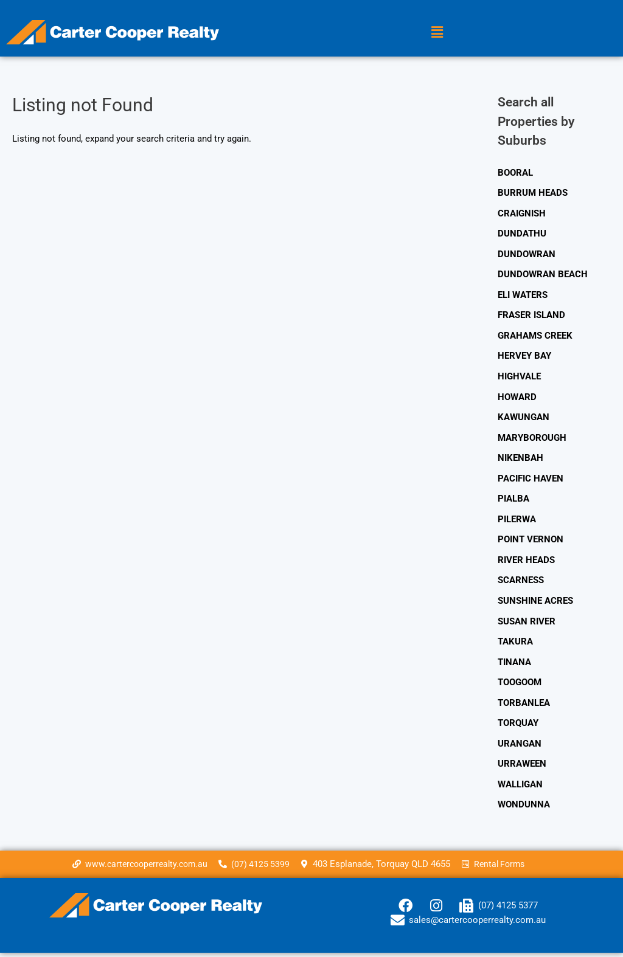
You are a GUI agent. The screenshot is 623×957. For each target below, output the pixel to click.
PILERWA (517, 521)
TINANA (514, 665)
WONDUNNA (524, 808)
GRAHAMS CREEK (535, 336)
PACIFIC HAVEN (530, 480)
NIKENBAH (520, 459)
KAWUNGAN (523, 418)
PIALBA (513, 501)
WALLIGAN (520, 788)
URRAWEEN (522, 767)
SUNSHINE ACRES (535, 603)
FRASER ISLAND (531, 316)
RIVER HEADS (526, 562)
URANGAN (519, 747)
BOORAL (515, 172)
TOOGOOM (519, 685)
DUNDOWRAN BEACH (543, 274)
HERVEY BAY (524, 356)
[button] (436, 32)
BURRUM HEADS (533, 192)
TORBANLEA (524, 705)
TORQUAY (518, 726)
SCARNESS (521, 583)
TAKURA (515, 644)
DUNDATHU (522, 234)
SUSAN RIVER (526, 623)
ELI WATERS (523, 295)
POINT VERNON (530, 541)
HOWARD (517, 398)
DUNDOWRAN (526, 254)
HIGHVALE (519, 377)
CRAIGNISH (522, 213)
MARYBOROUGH (532, 439)
